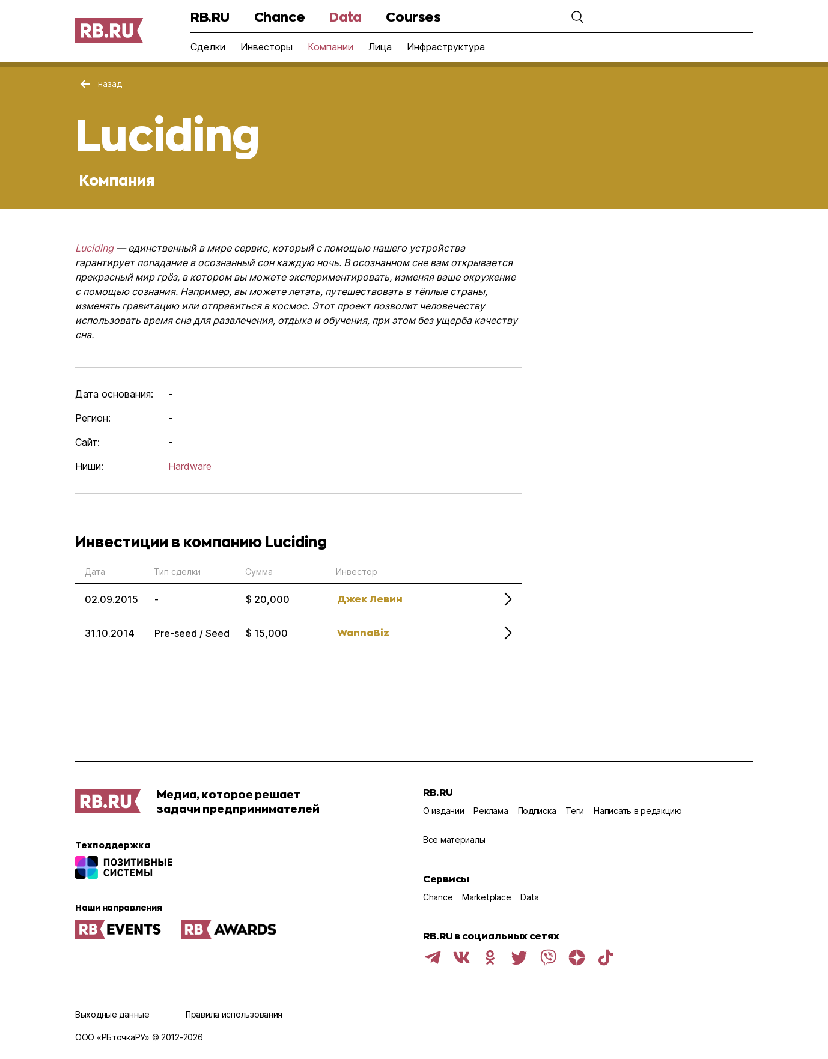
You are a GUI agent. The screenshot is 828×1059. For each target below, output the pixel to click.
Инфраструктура (446, 47)
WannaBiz (363, 632)
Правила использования (234, 1014)
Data (345, 16)
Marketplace (486, 897)
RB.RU (210, 16)
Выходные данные (112, 1014)
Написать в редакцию (638, 811)
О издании (443, 811)
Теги (574, 811)
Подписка (537, 811)
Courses (413, 16)
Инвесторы (266, 47)
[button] (577, 16)
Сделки (207, 47)
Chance (279, 16)
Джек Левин (370, 598)
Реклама (490, 811)
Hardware (190, 466)
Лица (380, 47)
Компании (330, 47)
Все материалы (454, 839)
